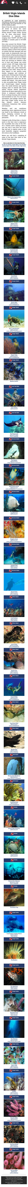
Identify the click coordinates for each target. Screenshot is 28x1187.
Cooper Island (15, 144)
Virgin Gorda (23, 145)
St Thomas (8, 144)
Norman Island (5, 145)
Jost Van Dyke (22, 144)
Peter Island (13, 145)
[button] (25, 3)
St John (4, 144)
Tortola (17, 145)
